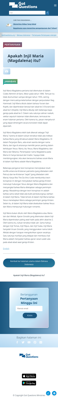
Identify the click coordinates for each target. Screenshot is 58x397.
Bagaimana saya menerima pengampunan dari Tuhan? (35, 28)
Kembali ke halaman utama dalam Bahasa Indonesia (29, 263)
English (6, 248)
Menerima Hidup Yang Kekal (24, 24)
